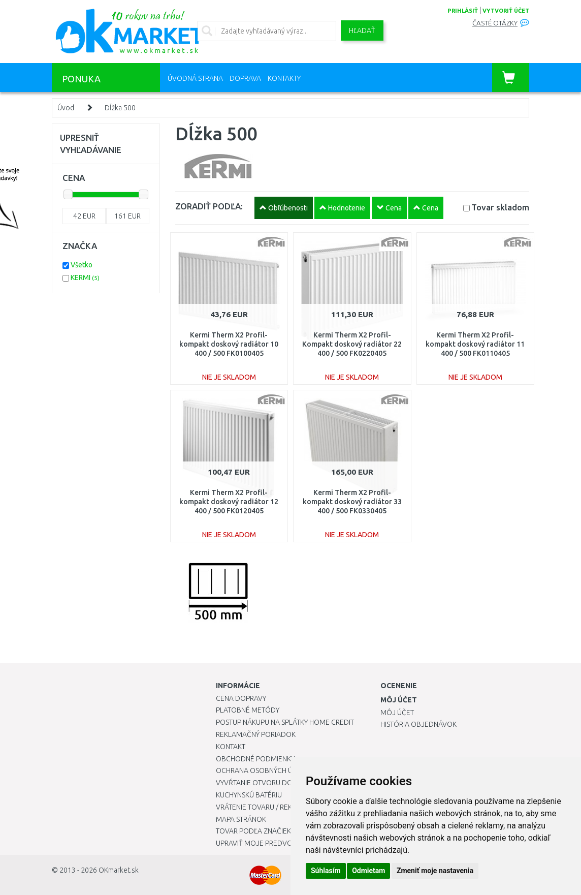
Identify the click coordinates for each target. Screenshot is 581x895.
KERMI (85, 277)
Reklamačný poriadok (256, 734)
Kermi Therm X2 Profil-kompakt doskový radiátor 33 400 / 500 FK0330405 (352, 501)
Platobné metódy (247, 710)
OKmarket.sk (119, 870)
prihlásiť (462, 11)
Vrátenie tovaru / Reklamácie (268, 807)
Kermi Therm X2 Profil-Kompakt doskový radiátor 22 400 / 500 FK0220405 (352, 344)
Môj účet (397, 712)
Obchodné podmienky (255, 759)
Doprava (245, 78)
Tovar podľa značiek (253, 831)
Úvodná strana (195, 78)
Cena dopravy (241, 698)
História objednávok (418, 724)
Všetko (81, 265)
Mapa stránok (241, 819)
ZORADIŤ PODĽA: (209, 206)
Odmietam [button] (368, 871)
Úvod (65, 108)
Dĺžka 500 (120, 108)
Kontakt (230, 747)
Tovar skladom (500, 207)
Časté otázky (495, 23)
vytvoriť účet (505, 11)
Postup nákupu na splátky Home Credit (285, 722)
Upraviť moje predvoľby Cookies (275, 843)
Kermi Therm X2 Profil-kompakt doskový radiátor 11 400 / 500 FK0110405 (475, 344)
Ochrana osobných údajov (266, 770)
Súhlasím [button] (326, 871)
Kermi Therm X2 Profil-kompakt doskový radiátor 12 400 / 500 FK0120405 (228, 501)
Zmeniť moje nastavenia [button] (435, 871)
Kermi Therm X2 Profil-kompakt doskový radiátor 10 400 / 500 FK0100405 (228, 344)
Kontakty (284, 78)
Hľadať (362, 30)
